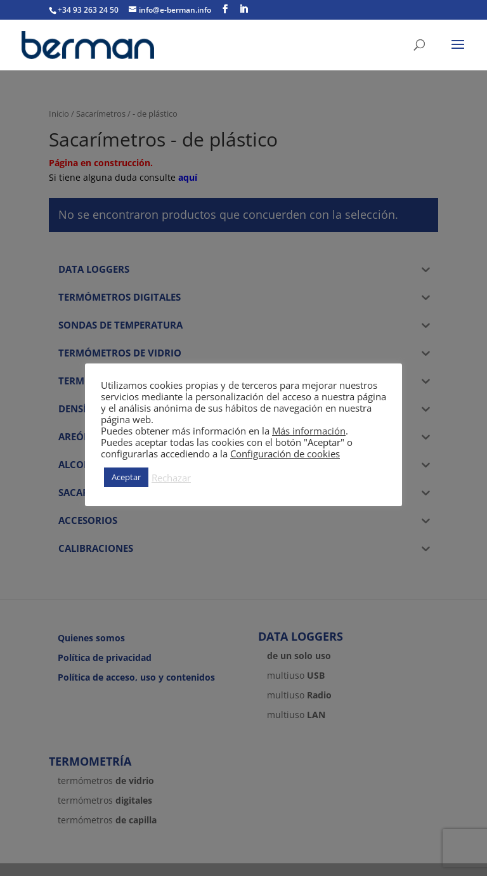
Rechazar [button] (171, 477)
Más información (309, 430)
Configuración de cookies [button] (285, 453)
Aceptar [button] (126, 477)
